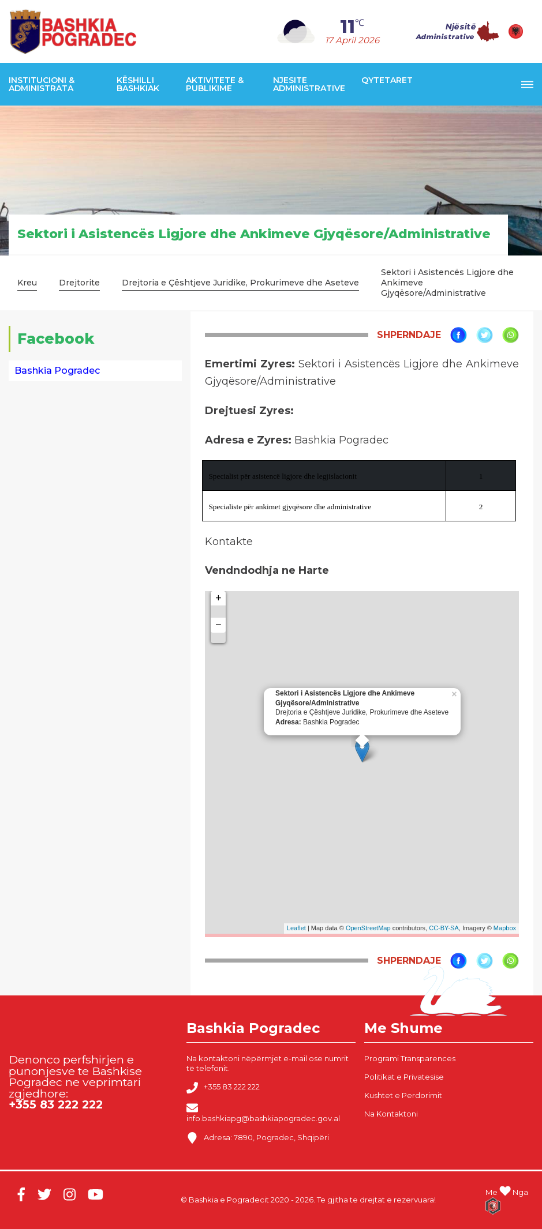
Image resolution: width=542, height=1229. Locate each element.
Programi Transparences (409, 1058)
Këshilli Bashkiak (138, 84)
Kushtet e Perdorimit (403, 1095)
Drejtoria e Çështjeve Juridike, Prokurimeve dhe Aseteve (240, 282)
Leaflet (296, 927)
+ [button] (218, 599)
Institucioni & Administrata (41, 84)
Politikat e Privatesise (404, 1076)
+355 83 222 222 (223, 1087)
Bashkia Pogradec (57, 370)
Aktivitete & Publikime (215, 84)
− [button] (218, 625)
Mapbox (505, 927)
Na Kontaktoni (391, 1113)
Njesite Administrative (309, 84)
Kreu (27, 282)
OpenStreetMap (368, 927)
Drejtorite (79, 282)
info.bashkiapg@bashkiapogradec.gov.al (263, 1112)
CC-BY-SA (444, 927)
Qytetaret (387, 80)
